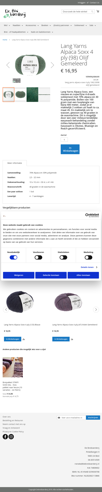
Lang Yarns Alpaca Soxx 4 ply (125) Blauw (22, 324)
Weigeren (18, 275)
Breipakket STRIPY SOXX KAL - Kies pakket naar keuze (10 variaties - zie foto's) (12, 386)
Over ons (7, 416)
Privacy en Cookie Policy (13, 431)
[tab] (15, 163)
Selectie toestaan (51, 275)
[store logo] (14, 13)
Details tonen (87, 267)
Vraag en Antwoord (11, 428)
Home (5, 40)
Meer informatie (14, 163)
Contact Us (94, 2)
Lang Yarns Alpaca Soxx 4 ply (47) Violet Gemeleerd (74, 324)
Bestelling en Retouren (13, 420)
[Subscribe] (93, 417)
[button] (8, 65)
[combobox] (78, 11)
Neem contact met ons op (14, 424)
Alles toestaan (83, 275)
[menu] (51, 28)
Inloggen (82, 2)
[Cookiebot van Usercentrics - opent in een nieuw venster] (87, 215)
